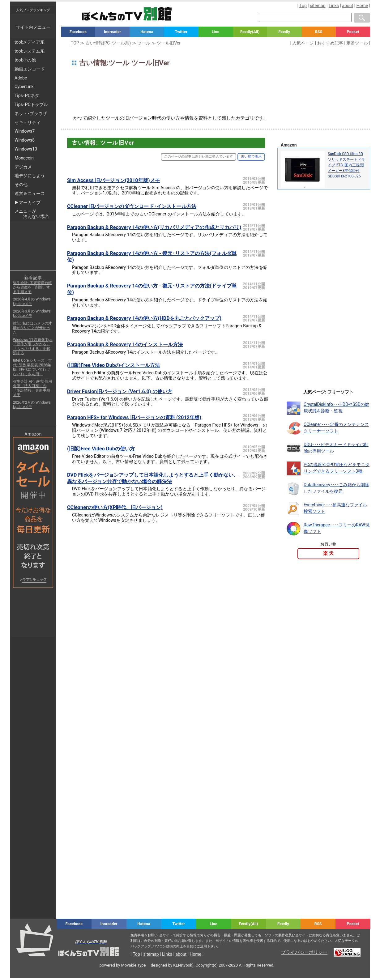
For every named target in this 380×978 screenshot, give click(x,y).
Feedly (284, 31)
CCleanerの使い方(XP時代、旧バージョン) (115, 507)
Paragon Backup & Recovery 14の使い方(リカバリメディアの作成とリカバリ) (154, 227)
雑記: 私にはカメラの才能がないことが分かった (32, 327)
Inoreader (112, 31)
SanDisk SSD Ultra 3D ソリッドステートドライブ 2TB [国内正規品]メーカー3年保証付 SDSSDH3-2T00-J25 (346, 165)
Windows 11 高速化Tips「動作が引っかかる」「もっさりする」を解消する (32, 346)
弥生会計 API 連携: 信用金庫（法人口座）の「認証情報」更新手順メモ (32, 388)
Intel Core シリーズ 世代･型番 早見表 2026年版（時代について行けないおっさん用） (32, 367)
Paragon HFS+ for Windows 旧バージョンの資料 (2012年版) (134, 417)
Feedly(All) (249, 31)
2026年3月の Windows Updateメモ (32, 313)
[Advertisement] (215, 93)
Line (215, 31)
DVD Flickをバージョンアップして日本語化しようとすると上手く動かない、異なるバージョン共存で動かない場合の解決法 (152, 478)
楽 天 (328, 553)
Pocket (353, 31)
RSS (318, 31)
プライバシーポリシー (304, 952)
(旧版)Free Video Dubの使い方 (101, 449)
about (347, 5)
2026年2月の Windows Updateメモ (32, 404)
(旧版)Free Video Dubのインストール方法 (113, 365)
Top (303, 5)
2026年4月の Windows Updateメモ (32, 301)
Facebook (78, 31)
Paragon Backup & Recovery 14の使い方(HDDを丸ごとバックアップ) (144, 318)
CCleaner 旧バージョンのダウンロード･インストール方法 (131, 206)
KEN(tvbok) (183, 965)
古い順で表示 (251, 157)
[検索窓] (305, 17)
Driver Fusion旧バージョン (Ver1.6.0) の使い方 (119, 391)
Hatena (146, 31)
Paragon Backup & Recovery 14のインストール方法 (125, 344)
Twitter (181, 31)
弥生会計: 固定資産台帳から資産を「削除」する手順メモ (32, 287)
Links (334, 5)
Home (362, 5)
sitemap (317, 5)
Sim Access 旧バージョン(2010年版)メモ (113, 180)
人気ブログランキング (33, 10)
